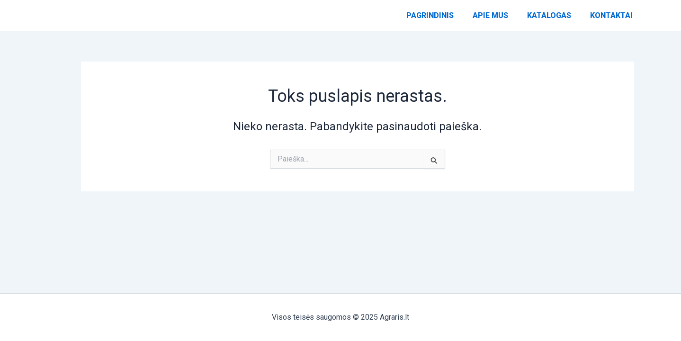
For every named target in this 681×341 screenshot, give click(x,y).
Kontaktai (611, 20)
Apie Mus (490, 20)
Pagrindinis (430, 20)
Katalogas (549, 20)
